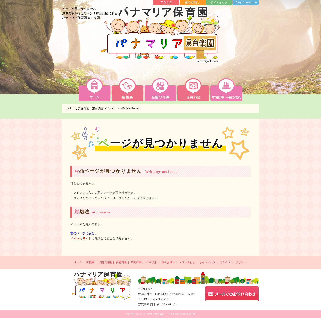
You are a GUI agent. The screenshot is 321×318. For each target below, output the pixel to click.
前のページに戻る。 (83, 233)
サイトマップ (207, 262)
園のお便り (168, 262)
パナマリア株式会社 (153, 314)
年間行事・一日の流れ (144, 262)
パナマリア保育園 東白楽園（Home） (91, 108)
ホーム (78, 262)
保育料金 (121, 262)
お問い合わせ (187, 262)
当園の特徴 (105, 262)
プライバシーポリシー (232, 262)
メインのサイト (81, 238)
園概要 (90, 262)
